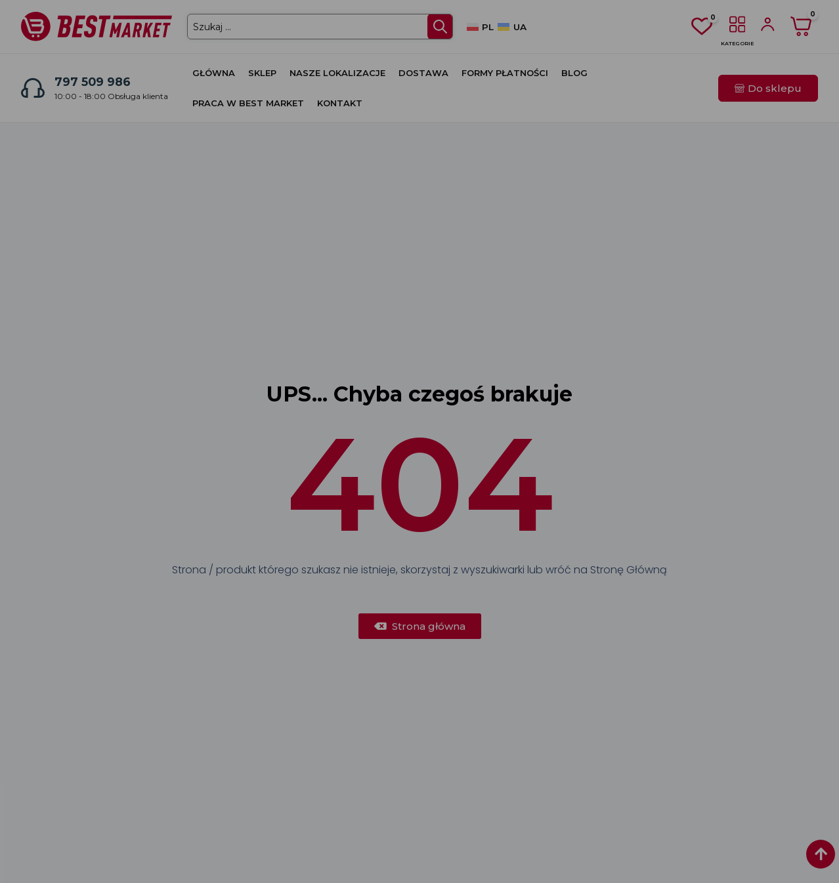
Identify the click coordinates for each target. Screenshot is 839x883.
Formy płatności (505, 73)
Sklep (262, 73)
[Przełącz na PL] (480, 27)
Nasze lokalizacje (337, 73)
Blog (574, 73)
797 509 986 (92, 82)
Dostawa (423, 73)
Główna (213, 73)
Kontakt (339, 103)
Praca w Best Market (248, 103)
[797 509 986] (33, 88)
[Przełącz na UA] (512, 27)
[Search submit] (439, 26)
